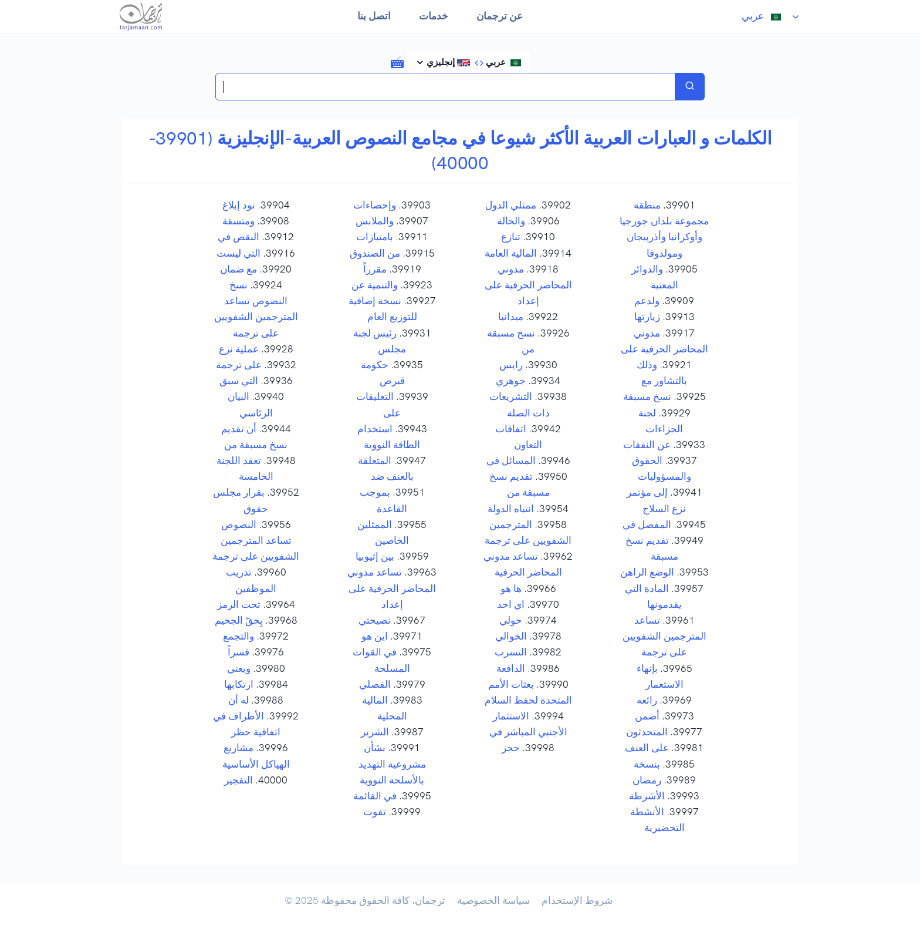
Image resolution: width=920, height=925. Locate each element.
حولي (510, 620)
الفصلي (375, 684)
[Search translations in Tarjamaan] (445, 86)
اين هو (374, 636)
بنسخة (647, 764)
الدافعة (510, 668)
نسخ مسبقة (647, 396)
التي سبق (238, 380)
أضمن (647, 716)
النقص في (238, 237)
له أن (238, 700)
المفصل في (647, 524)
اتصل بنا (374, 16)
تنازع (510, 237)
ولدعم (646, 301)
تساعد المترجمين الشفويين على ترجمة (664, 636)
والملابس (375, 221)
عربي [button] (765, 16)
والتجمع (238, 636)
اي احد (511, 604)
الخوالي (511, 636)
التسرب (511, 652)
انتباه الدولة (511, 508)
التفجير (238, 780)
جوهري (511, 380)
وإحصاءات (374, 205)
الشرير (375, 732)
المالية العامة (511, 253)
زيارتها (647, 316)
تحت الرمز (239, 604)
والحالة (511, 221)
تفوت (374, 812)
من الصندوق (375, 253)
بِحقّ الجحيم (239, 620)
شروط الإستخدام (577, 900)
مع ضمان (238, 269)
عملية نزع (239, 349)
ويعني (239, 668)
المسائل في (511, 460)
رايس (511, 365)
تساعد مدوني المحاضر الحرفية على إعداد (391, 588)
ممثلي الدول (510, 205)
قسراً (238, 652)
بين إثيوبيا (375, 556)
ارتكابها (238, 684)
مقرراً (375, 269)
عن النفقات (647, 444)
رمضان (646, 780)
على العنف (647, 748)
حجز (511, 748)
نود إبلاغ (238, 205)
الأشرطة (647, 796)
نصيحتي (374, 620)
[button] (397, 62)
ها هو (511, 588)
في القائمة (375, 796)
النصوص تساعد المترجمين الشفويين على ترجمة (255, 540)
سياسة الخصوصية (493, 900)
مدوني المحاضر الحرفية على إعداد (528, 285)
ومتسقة (238, 221)
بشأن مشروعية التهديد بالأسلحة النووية (392, 763)
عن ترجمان (499, 16)
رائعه (647, 700)
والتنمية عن (374, 285)
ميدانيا (510, 316)
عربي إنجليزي (473, 62)
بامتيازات (374, 237)
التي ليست (239, 253)
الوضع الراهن (647, 572)
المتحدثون (647, 732)
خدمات (433, 16)
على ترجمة (239, 365)
